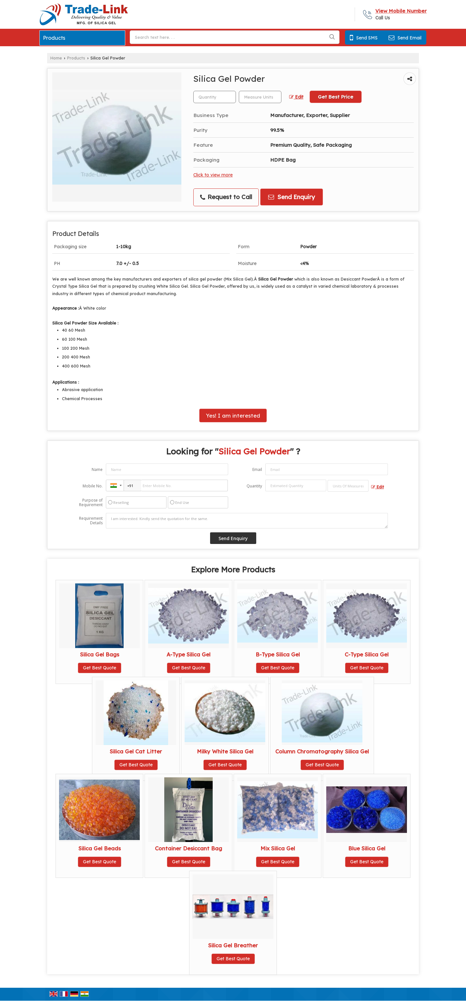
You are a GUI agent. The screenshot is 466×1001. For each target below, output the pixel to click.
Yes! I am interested (233, 415)
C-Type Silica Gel (367, 654)
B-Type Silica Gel (278, 654)
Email (257, 469)
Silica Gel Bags (99, 654)
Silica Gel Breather (233, 945)
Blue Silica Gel (366, 848)
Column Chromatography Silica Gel (322, 751)
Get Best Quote (99, 668)
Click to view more (213, 174)
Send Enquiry (291, 197)
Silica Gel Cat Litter (136, 751)
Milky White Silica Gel (225, 751)
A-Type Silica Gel (188, 654)
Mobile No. (93, 486)
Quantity (254, 486)
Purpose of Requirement (91, 502)
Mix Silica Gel (277, 848)
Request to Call (226, 197)
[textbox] (260, 97)
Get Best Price (335, 97)
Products (54, 38)
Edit (296, 97)
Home (56, 57)
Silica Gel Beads (99, 848)
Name (97, 469)
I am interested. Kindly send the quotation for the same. (247, 520)
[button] (401, 11)
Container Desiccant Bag (188, 848)
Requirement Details (91, 520)
